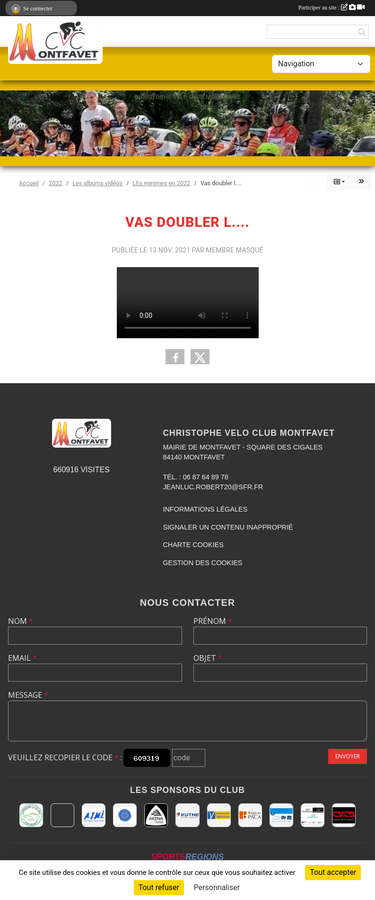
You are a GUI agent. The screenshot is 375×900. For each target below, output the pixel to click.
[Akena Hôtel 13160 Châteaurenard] (156, 815)
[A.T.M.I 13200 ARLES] (93, 815)
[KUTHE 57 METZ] (187, 815)
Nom (20, 621)
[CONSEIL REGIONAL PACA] (250, 815)
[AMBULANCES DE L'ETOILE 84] (281, 815)
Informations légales (205, 509)
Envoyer (347, 756)
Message (28, 695)
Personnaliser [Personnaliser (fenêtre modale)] (217, 887)
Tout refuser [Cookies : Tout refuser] (159, 887)
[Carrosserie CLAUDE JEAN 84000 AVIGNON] (31, 815)
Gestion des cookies (202, 563)
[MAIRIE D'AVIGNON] (62, 815)
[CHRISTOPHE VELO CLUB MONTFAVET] (344, 815)
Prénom (212, 621)
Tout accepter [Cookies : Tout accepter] (333, 872)
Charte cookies (193, 545)
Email (22, 658)
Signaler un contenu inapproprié (228, 527)
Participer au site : (331, 7)
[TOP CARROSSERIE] (312, 815)
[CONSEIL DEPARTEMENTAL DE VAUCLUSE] (219, 815)
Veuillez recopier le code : (65, 757)
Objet (207, 658)
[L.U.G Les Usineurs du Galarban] (125, 815)
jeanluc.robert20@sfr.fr (213, 487)
